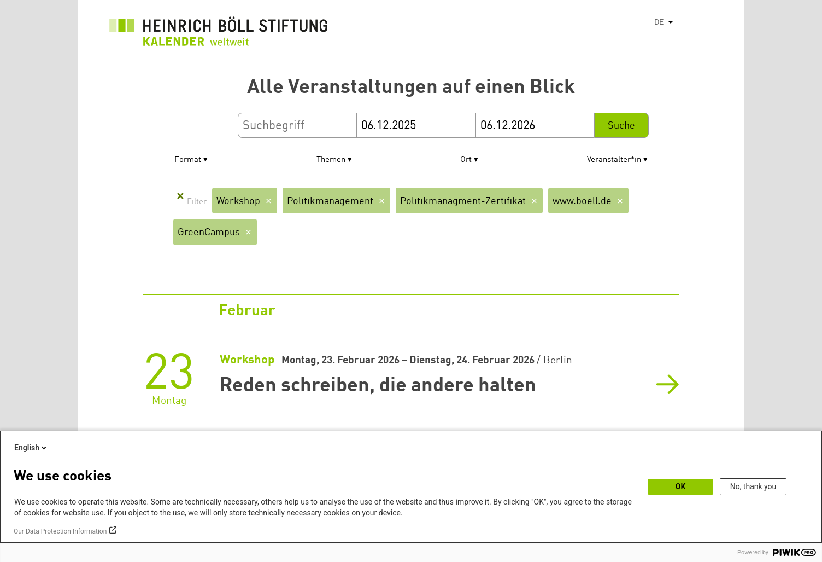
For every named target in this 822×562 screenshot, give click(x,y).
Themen (330, 160)
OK (681, 486)
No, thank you (753, 486)
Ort (466, 160)
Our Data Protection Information (60, 531)
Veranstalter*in (614, 160)
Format (187, 160)
